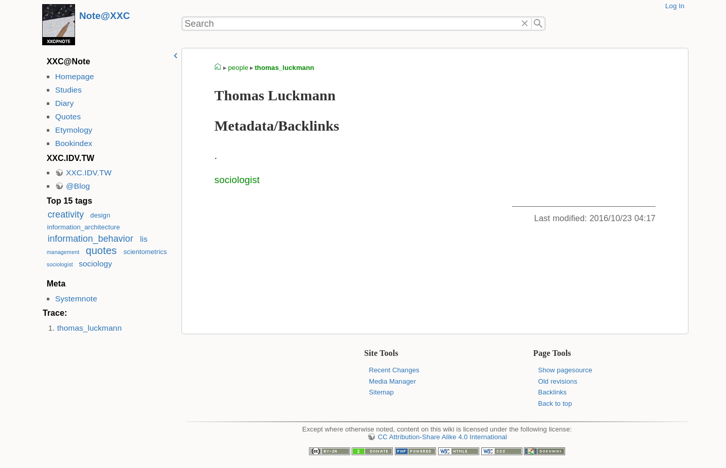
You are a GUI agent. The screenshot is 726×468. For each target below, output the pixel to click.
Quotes (68, 116)
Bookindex (73, 143)
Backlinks (552, 392)
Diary (64, 103)
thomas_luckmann (89, 327)
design (100, 215)
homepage (218, 68)
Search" (539, 23)
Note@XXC (104, 15)
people (238, 67)
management (63, 252)
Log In (675, 6)
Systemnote (76, 298)
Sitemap (381, 392)
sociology (95, 263)
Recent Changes (394, 370)
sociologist (60, 264)
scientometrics (145, 252)
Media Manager (392, 381)
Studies (68, 89)
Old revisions (557, 381)
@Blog (78, 186)
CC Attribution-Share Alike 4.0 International (442, 437)
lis (144, 239)
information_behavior (90, 238)
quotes (101, 250)
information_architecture (83, 227)
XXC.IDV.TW (89, 172)
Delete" (525, 23)
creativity (66, 214)
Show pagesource (565, 370)
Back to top (555, 403)
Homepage (74, 76)
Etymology (73, 129)
